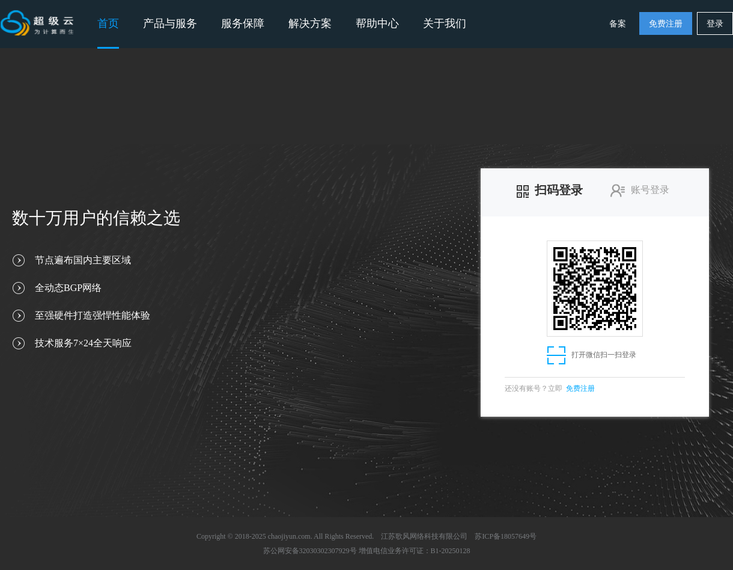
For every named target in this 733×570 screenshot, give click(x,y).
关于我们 (444, 23)
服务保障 (242, 23)
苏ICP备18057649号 (506, 536)
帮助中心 (377, 23)
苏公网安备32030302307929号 (310, 551)
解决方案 (310, 23)
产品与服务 (170, 23)
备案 (617, 23)
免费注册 (666, 23)
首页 (108, 23)
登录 (715, 23)
